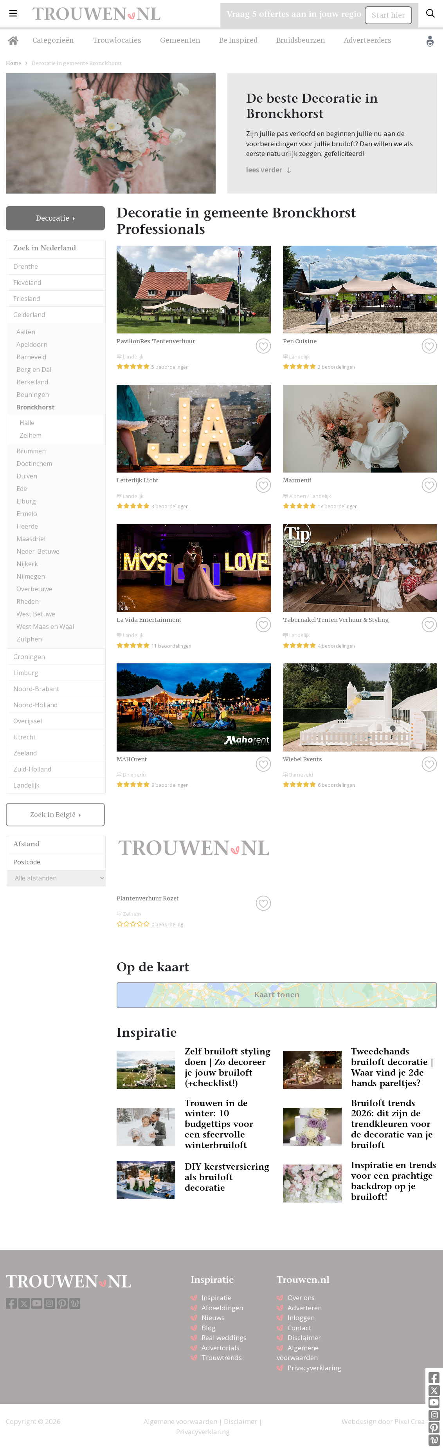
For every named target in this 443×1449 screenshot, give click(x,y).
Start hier (388, 15)
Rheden (27, 601)
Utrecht (24, 737)
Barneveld (31, 357)
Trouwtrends (222, 1357)
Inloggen (301, 1317)
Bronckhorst (35, 407)
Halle (27, 422)
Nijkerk (27, 564)
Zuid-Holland (32, 769)
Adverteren (305, 1307)
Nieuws (213, 1317)
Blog (209, 1327)
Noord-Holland (35, 705)
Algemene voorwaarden (180, 1421)
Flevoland (27, 282)
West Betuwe (35, 614)
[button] (13, 13)
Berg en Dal (33, 369)
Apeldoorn (31, 344)
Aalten (25, 332)
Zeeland (25, 753)
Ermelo (26, 513)
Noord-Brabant (36, 689)
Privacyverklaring (314, 1367)
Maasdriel (30, 538)
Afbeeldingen (222, 1307)
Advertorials (221, 1347)
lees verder (268, 169)
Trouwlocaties (117, 40)
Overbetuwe (34, 589)
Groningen (29, 656)
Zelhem (30, 435)
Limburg (25, 672)
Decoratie (53, 218)
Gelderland (29, 314)
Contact (299, 1327)
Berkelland (32, 382)
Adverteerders (367, 40)
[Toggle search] (430, 13)
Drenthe (25, 266)
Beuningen (32, 394)
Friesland (26, 298)
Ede (21, 488)
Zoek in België (53, 815)
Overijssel (27, 721)
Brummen (31, 451)
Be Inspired (238, 40)
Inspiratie (216, 1297)
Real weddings (224, 1337)
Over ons (301, 1297)
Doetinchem (34, 463)
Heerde (27, 526)
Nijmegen (30, 576)
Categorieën (53, 40)
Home (13, 63)
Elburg (26, 501)
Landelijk (26, 785)
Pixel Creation (415, 1421)
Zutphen (29, 639)
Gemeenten (180, 40)
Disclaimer (304, 1337)
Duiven (26, 476)
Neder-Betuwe (37, 551)
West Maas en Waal (45, 626)
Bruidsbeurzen (300, 40)
